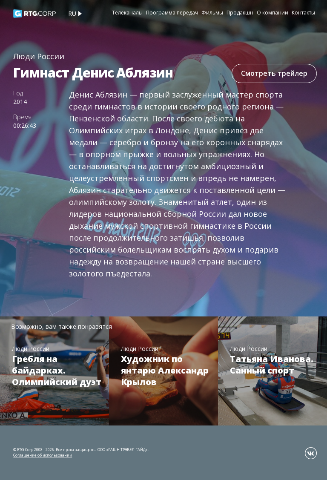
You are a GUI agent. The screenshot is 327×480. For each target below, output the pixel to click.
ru (72, 13)
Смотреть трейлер (274, 73)
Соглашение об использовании (42, 455)
